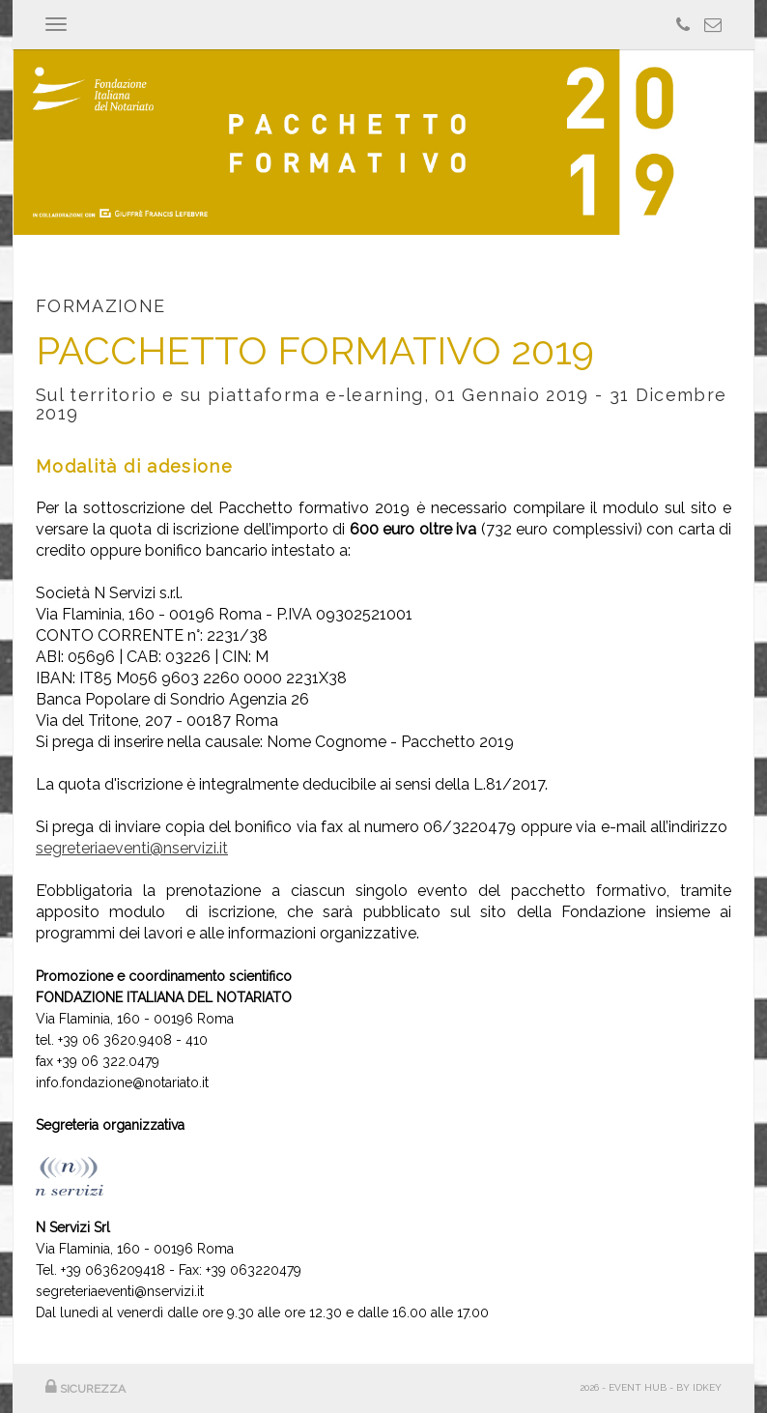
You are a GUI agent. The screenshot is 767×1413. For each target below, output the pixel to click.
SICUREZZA (85, 1389)
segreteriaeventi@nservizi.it (132, 848)
